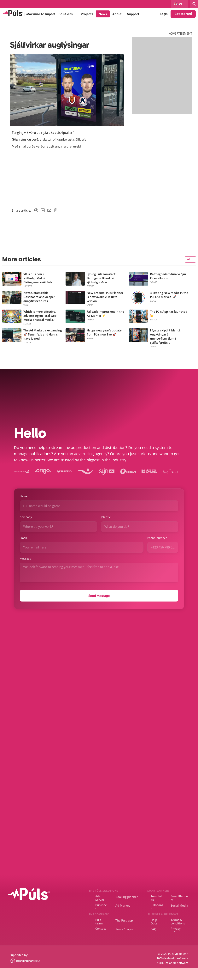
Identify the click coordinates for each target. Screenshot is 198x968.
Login (164, 14)
